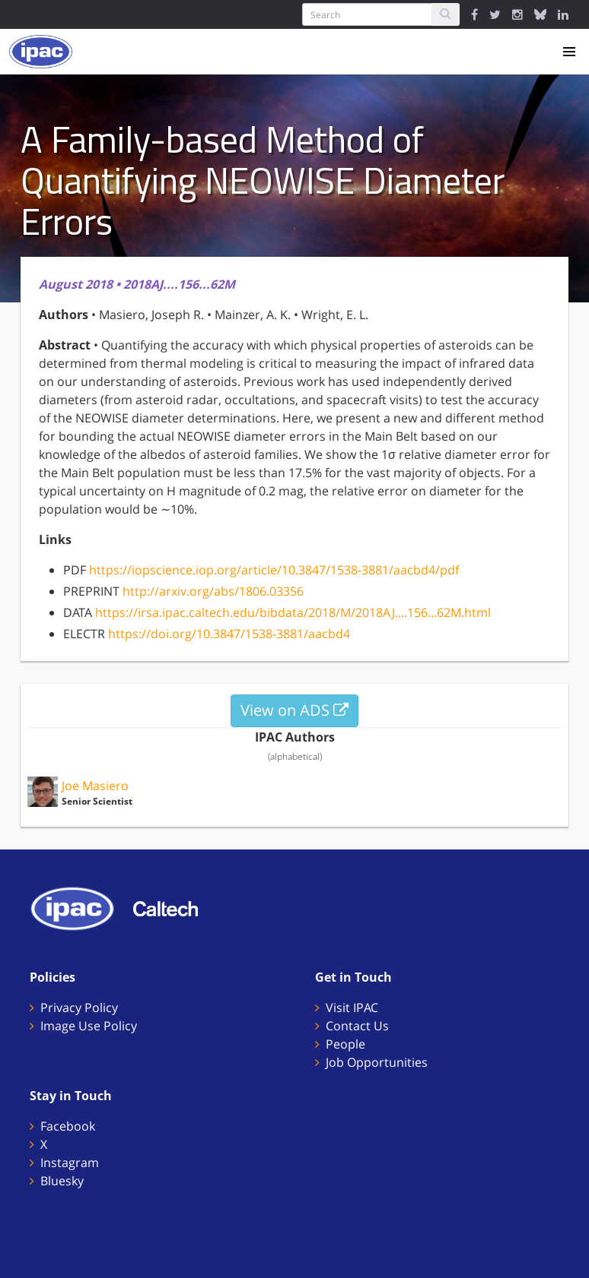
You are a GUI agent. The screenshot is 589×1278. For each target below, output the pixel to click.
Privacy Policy (79, 1007)
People (345, 1044)
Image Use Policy (88, 1025)
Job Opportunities (377, 1062)
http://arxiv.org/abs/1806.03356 (213, 591)
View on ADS (294, 710)
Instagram (69, 1162)
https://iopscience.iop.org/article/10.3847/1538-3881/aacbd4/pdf (274, 569)
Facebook (67, 1126)
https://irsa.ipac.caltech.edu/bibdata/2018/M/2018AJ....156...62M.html (293, 612)
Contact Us (357, 1025)
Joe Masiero (95, 785)
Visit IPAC (352, 1007)
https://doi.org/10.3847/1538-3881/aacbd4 (229, 633)
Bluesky (62, 1180)
